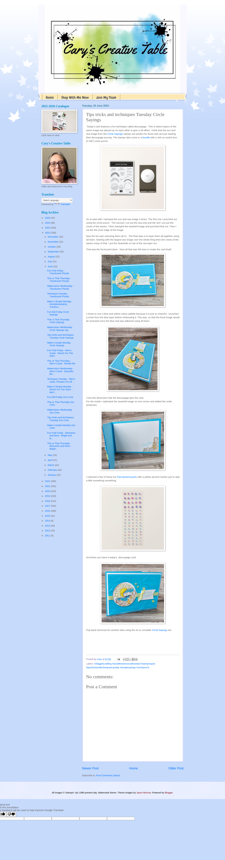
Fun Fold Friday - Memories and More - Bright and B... (61, 436)
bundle (147, 137)
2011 (48, 535)
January (52, 475)
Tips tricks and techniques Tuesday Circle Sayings (60, 336)
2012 (48, 530)
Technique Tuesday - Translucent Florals (58, 295)
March (51, 465)
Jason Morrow (143, 792)
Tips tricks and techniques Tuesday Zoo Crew (60, 418)
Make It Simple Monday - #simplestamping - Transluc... (60, 304)
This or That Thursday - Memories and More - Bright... (59, 446)
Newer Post (90, 768)
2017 (48, 506)
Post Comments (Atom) (108, 775)
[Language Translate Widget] (56, 200)
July (50, 261)
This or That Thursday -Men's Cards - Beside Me (61, 362)
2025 (48, 223)
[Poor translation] (11, 814)
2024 (48, 227)
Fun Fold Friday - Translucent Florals (58, 272)
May (50, 455)
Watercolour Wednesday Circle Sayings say (59, 328)
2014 (48, 520)
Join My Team (106, 97)
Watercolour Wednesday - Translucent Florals (60, 287)
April (50, 460)
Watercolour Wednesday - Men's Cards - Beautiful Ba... (60, 371)
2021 (48, 486)
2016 (48, 511)
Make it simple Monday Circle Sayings (59, 344)
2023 (48, 232)
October (52, 247)
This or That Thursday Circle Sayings (58, 321)
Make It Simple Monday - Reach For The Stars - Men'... (60, 389)
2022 (48, 481)
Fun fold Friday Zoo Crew (60, 397)
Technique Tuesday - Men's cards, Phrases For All (61, 380)
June (50, 266)
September (54, 251)
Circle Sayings (115, 134)
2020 (48, 491)
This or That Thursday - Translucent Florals (59, 279)
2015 (48, 516)
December (53, 237)
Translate (62, 204)
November (53, 242)
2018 (48, 501)
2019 (48, 496)
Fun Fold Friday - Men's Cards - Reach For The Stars (60, 353)
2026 (48, 218)
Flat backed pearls (127, 477)
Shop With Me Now (75, 97)
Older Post (176, 768)
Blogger (169, 792)
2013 (48, 525)
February (53, 470)
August (51, 256)
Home (50, 97)
